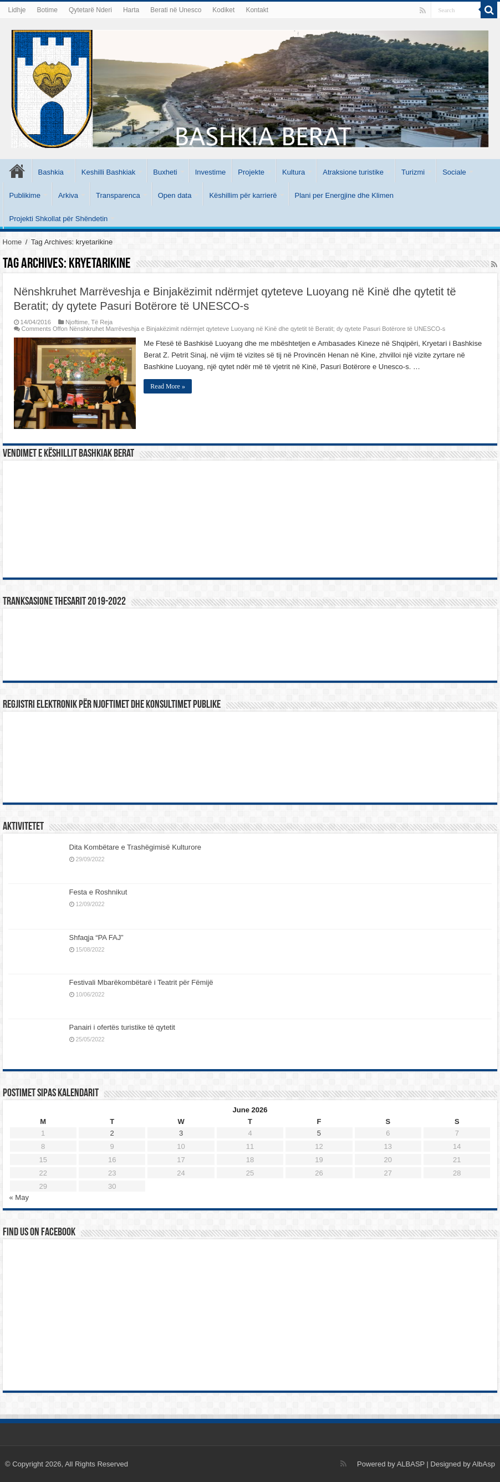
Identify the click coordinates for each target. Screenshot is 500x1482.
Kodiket (223, 10)
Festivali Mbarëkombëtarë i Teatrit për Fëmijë (141, 982)
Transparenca (118, 195)
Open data (175, 195)
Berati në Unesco (175, 10)
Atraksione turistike (353, 172)
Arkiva (68, 195)
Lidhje (17, 10)
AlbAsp (483, 1464)
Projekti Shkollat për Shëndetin (58, 218)
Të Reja (102, 322)
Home (12, 242)
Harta (131, 10)
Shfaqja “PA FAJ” (101, 937)
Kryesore (17, 170)
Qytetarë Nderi (90, 10)
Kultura (293, 172)
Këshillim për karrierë (243, 195)
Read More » (168, 386)
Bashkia (51, 172)
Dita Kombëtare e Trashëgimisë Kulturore (135, 847)
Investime (210, 172)
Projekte (251, 172)
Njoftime (76, 322)
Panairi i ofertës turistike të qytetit (122, 1027)
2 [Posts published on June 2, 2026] (112, 1133)
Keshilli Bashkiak (108, 172)
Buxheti (165, 172)
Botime (47, 10)
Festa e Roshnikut (98, 892)
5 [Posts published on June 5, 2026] (319, 1133)
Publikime (24, 195)
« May (19, 1197)
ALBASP (411, 1464)
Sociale (454, 172)
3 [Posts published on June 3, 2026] (181, 1133)
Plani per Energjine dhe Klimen (344, 195)
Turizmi (413, 172)
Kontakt (257, 10)
